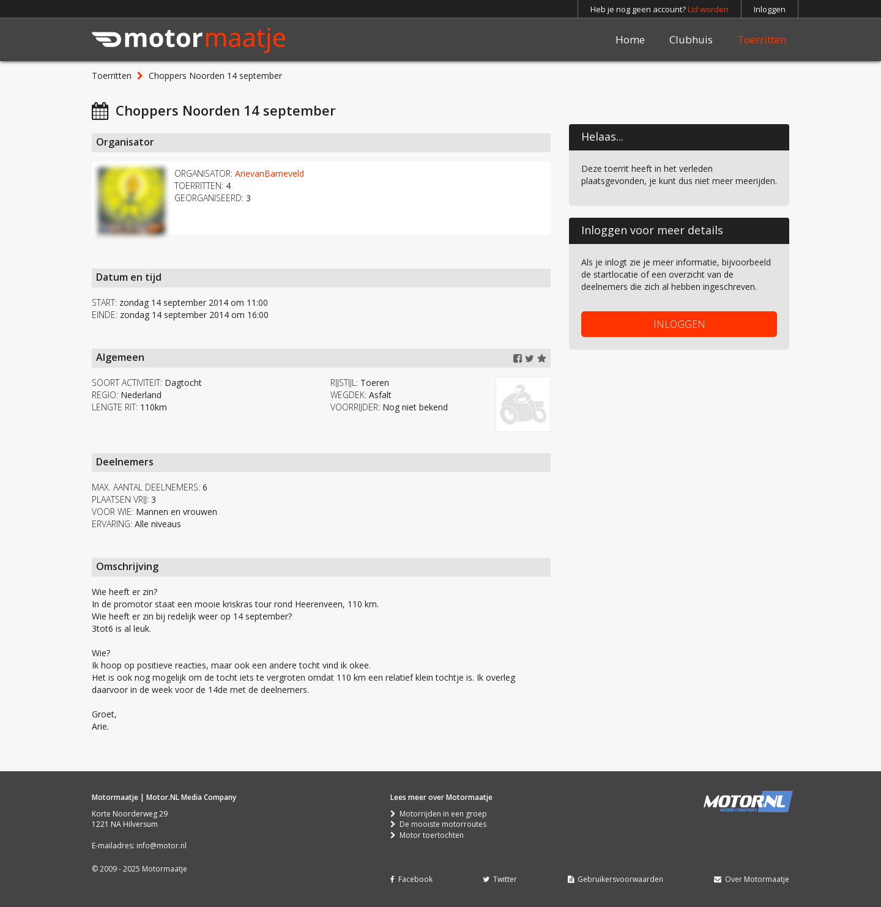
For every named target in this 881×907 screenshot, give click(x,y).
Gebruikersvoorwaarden (615, 879)
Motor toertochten (427, 835)
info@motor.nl (161, 845)
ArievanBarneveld (269, 173)
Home (630, 39)
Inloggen (770, 9)
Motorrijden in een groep (438, 814)
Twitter (500, 879)
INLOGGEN (679, 324)
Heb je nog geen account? (659, 9)
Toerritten (761, 39)
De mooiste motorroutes (438, 824)
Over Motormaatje (751, 879)
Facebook (411, 879)
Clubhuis (691, 39)
